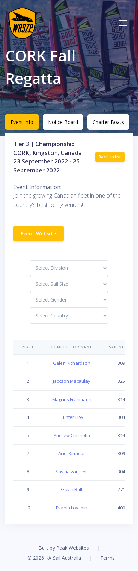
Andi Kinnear (71, 453)
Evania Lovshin (71, 508)
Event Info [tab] (22, 122)
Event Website (38, 233)
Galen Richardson (71, 363)
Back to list (110, 157)
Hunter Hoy (71, 417)
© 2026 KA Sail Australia (54, 557)
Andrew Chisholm (72, 435)
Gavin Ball (71, 489)
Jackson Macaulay (71, 381)
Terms (107, 557)
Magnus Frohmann (71, 399)
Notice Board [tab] (63, 122)
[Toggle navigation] (123, 23)
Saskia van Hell (72, 471)
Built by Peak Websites (63, 547)
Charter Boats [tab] (108, 122)
